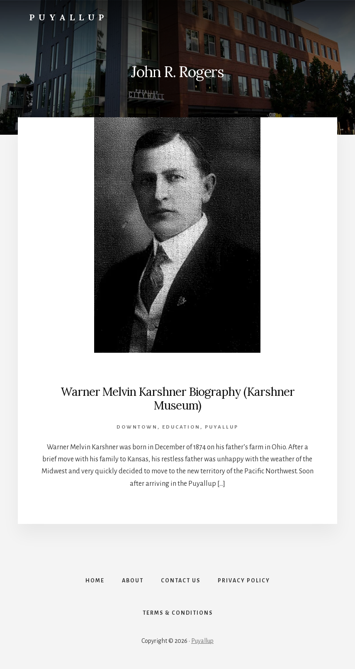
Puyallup (68, 17)
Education (181, 427)
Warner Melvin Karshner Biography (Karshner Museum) (177, 398)
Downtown (137, 427)
